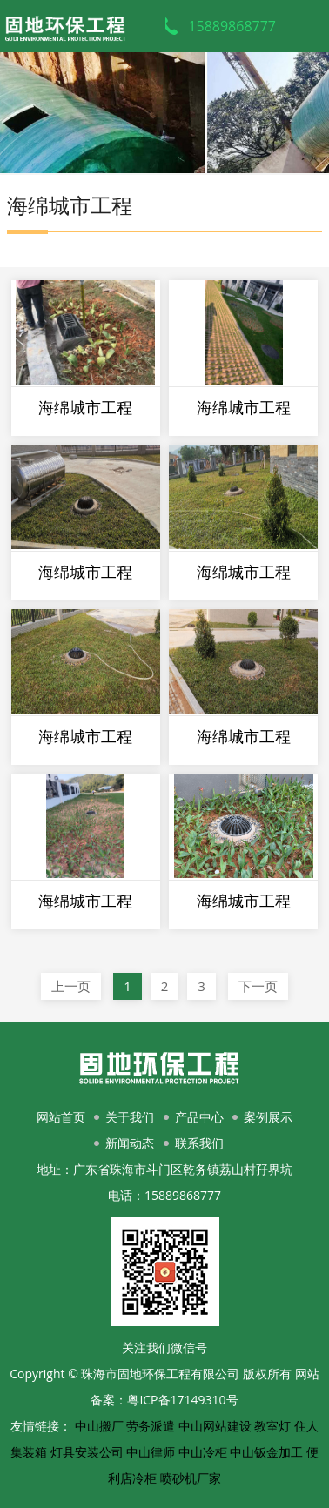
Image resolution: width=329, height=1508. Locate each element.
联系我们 (199, 1143)
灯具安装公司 (87, 1452)
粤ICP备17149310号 (182, 1399)
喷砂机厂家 (190, 1478)
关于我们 (129, 1117)
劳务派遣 (150, 1426)
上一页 (71, 986)
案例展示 (268, 1117)
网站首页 (61, 1117)
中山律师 (150, 1452)
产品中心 (199, 1117)
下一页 (258, 986)
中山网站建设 (215, 1426)
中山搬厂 (99, 1426)
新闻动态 (129, 1143)
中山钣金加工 (266, 1452)
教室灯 (272, 1426)
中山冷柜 (202, 1452)
